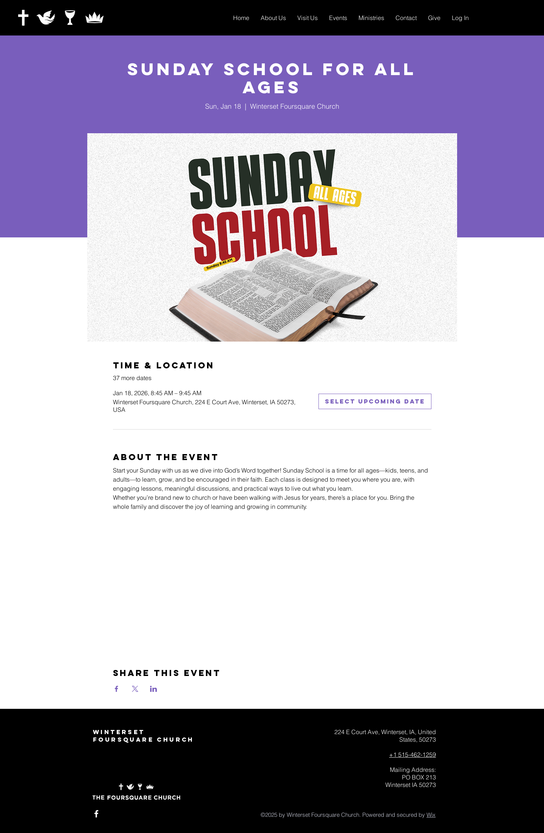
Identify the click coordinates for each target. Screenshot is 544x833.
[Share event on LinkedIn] (153, 689)
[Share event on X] (135, 689)
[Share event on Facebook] (116, 689)
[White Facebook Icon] (96, 814)
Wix (431, 814)
